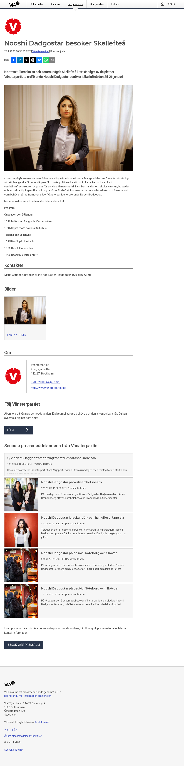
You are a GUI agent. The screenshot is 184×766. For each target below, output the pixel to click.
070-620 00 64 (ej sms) (45, 382)
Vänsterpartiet (40, 51)
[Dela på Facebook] (13, 60)
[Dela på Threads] (33, 60)
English (19, 749)
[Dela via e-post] (52, 60)
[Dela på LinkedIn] (20, 60)
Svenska (9, 749)
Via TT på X (10, 729)
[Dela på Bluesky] (39, 60)
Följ (18, 430)
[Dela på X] (26, 60)
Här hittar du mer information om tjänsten (27, 695)
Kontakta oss (42, 722)
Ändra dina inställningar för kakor (23, 735)
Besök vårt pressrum (24, 644)
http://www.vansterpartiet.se (48, 388)
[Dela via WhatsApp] (46, 60)
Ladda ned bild (16, 335)
